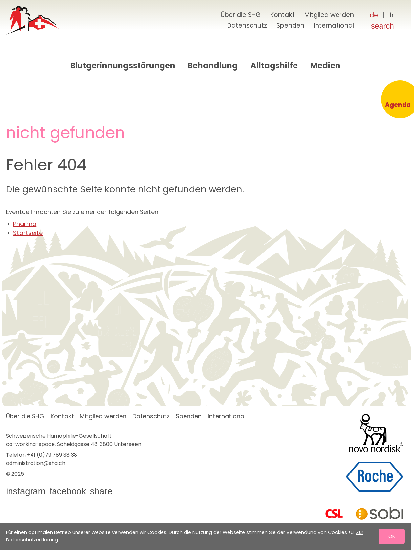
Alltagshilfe (274, 65)
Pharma (24, 224)
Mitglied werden (329, 15)
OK (391, 536)
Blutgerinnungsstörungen (122, 65)
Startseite (28, 233)
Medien (325, 65)
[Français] (391, 15)
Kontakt (282, 15)
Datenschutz (247, 25)
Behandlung (213, 65)
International (334, 25)
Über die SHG (241, 15)
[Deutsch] (373, 15)
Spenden (290, 25)
